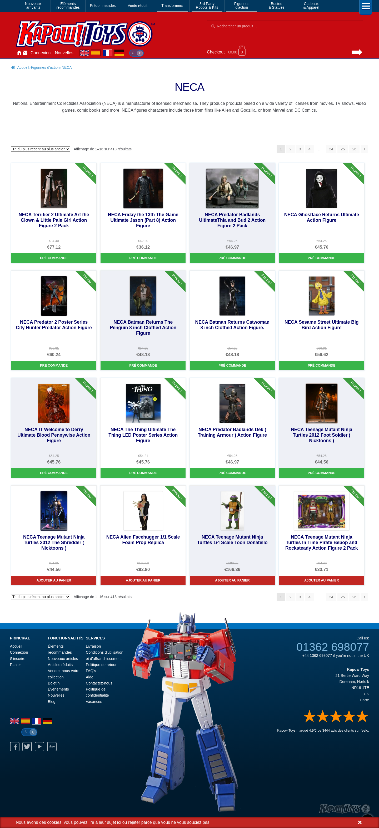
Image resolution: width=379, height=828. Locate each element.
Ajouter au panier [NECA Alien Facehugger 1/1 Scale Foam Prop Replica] (143, 580)
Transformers (172, 5)
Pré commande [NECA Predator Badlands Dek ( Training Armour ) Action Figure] (232, 473)
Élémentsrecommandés (68, 5)
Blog (52, 701)
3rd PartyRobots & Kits (207, 5)
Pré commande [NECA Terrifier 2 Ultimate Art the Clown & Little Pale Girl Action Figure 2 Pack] (54, 258)
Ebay (52, 746)
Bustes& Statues (276, 5)
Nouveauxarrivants (33, 5)
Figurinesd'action (242, 5)
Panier (15, 665)
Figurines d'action (45, 67)
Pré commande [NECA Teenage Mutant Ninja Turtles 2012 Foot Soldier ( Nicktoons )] (321, 473)
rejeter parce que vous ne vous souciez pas (169, 822)
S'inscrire (18, 659)
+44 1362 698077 (317, 655)
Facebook (14, 746)
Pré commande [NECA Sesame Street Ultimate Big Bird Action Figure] (321, 365)
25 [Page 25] (343, 149)
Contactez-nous (25, 52)
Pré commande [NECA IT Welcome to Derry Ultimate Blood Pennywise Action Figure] (54, 473)
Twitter (27, 746)
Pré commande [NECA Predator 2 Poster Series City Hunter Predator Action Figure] (54, 365)
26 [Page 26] (354, 149)
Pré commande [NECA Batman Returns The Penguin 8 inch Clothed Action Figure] (143, 365)
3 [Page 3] (300, 149)
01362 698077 (332, 646)
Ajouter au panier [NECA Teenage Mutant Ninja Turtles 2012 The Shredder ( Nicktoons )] (54, 580)
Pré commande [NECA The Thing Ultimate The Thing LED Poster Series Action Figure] (143, 473)
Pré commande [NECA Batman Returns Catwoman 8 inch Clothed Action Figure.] (232, 365)
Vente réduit (137, 5)
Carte (364, 700)
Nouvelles (64, 53)
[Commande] (40, 149)
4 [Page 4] (309, 149)
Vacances (94, 701)
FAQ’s (91, 671)
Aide (89, 677)
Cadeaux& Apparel (311, 5)
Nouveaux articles (63, 659)
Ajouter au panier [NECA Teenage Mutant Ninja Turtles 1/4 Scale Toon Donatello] (232, 580)
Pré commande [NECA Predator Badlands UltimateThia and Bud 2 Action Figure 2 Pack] (232, 258)
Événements (58, 689)
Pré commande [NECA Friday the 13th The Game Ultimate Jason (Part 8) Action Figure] (143, 258)
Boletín (54, 683)
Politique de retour (101, 665)
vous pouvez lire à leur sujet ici (92, 822)
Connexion (41, 53)
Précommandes (103, 5)
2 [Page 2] (291, 149)
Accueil (19, 52)
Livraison (93, 646)
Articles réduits (60, 665)
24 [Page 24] (331, 149)
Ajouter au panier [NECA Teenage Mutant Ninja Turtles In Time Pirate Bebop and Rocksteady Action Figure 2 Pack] (321, 580)
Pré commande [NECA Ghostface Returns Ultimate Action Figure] (321, 258)
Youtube (39, 746)
